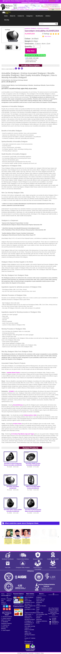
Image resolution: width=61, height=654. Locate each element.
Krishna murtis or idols (30, 415)
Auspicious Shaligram (30, 28)
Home (6, 16)
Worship (6, 20)
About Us (12, 16)
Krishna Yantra (17, 423)
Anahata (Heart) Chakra (13, 372)
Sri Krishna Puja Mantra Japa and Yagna (22, 434)
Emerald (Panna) (18, 405)
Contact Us (21, 16)
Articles (48, 16)
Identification (39, 16)
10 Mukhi (11, 391)
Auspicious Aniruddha (43, 28)
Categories (29, 16)
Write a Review (48, 36)
